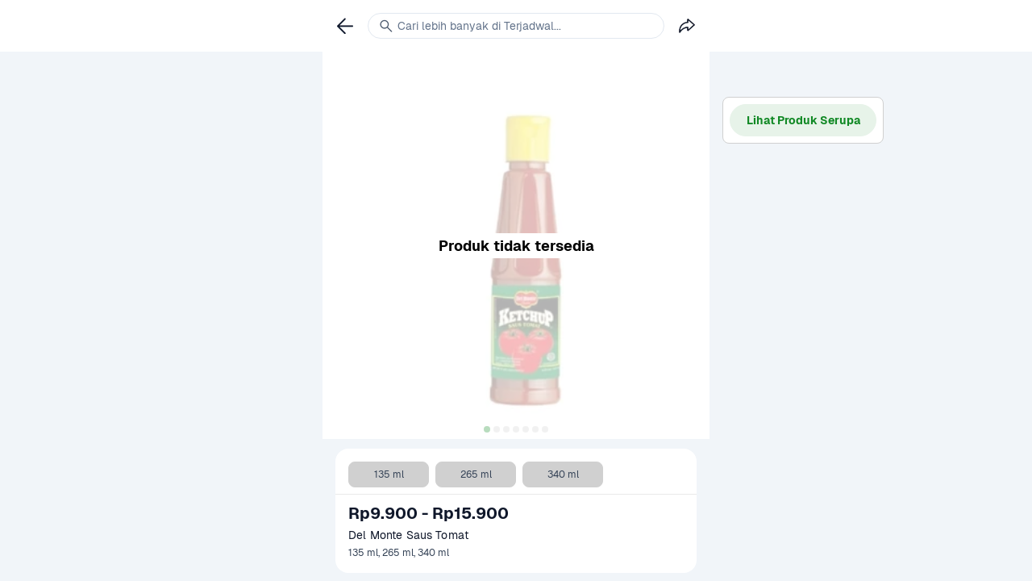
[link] (345, 26)
